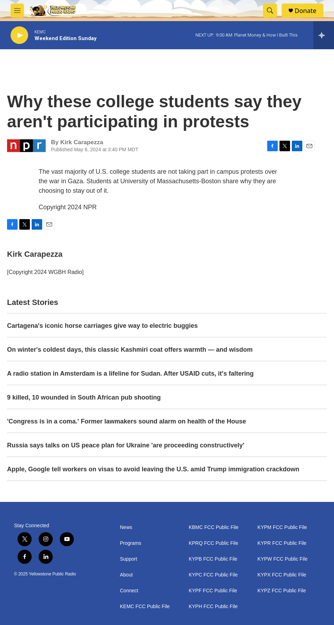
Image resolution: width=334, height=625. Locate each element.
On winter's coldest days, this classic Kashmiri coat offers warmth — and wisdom (129, 349)
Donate (305, 10)
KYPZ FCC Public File (281, 590)
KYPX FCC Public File (281, 575)
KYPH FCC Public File (213, 606)
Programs (130, 543)
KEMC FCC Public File (145, 606)
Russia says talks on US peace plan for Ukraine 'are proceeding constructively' (125, 445)
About (126, 575)
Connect (129, 590)
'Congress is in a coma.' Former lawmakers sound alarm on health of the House (126, 421)
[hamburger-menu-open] (17, 11)
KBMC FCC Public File (214, 527)
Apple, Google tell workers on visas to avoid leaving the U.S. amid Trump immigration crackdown (153, 469)
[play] (19, 35)
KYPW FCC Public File (282, 559)
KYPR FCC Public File (281, 543)
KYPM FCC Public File (282, 527)
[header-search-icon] (270, 11)
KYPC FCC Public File (213, 575)
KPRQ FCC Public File (213, 543)
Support (128, 559)
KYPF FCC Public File (213, 590)
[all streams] (323, 35)
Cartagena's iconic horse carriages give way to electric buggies (102, 325)
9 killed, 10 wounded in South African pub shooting (84, 397)
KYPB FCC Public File (213, 559)
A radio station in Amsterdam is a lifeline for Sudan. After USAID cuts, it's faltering (130, 373)
